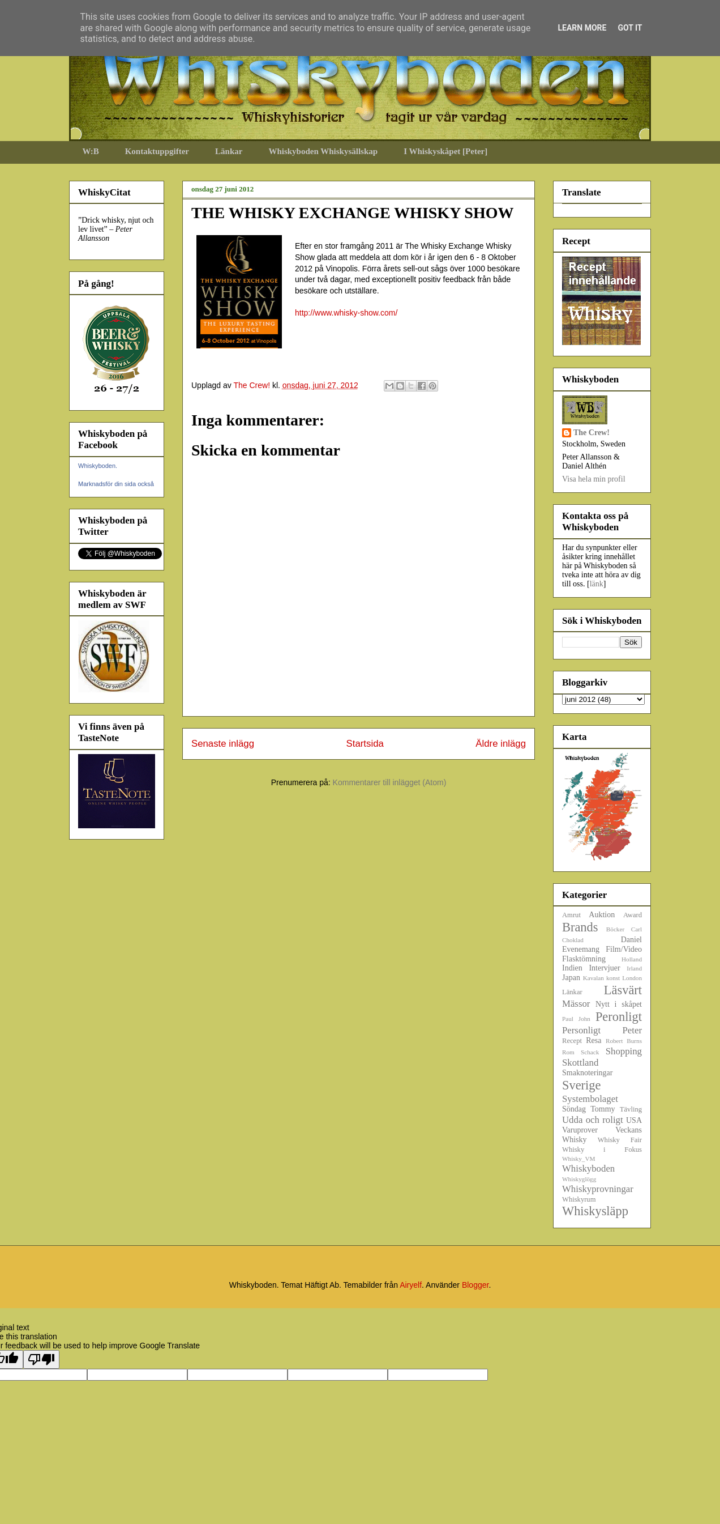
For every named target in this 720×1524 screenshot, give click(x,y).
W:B (91, 151)
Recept (572, 1041)
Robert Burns (624, 1040)
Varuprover (580, 1130)
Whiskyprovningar (597, 1189)
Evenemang (580, 949)
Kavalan (593, 977)
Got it (630, 27)
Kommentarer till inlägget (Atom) (390, 782)
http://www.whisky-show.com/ (346, 312)
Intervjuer (604, 968)
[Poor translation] (41, 1359)
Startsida (365, 743)
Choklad (573, 939)
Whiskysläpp (595, 1211)
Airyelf (411, 1284)
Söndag (574, 1109)
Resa (593, 1040)
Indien (572, 968)
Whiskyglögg (579, 1179)
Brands (580, 927)
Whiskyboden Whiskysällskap (323, 151)
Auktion (602, 914)
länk (596, 584)
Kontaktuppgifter (157, 151)
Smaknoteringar (587, 1072)
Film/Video (624, 949)
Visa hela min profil (593, 479)
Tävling (631, 1109)
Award (632, 915)
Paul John (576, 1018)
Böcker (615, 929)
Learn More (582, 27)
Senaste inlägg (222, 743)
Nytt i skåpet (618, 1004)
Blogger (475, 1284)
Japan (571, 977)
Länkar (228, 151)
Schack (590, 1052)
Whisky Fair (620, 1140)
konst (613, 977)
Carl (636, 929)
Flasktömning (584, 959)
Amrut (571, 915)
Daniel (631, 939)
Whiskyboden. (97, 465)
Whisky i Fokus (602, 1149)
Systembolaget (590, 1098)
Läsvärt (623, 990)
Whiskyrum (578, 1199)
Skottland (580, 1062)
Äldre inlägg (500, 743)
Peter (632, 1030)
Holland (632, 959)
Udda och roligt (592, 1119)
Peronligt (618, 1017)
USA (634, 1120)
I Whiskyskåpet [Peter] (445, 151)
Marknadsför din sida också (116, 483)
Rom (568, 1052)
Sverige (581, 1085)
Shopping (624, 1051)
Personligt (581, 1030)
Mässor (576, 1003)
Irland (634, 968)
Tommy (602, 1109)
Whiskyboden (588, 1168)
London (632, 977)
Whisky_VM (578, 1158)
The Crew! (591, 432)
